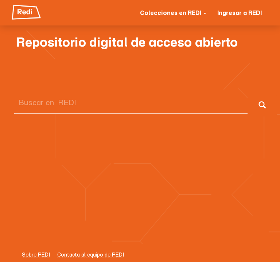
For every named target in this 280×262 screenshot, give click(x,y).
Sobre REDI (36, 254)
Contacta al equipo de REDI (90, 254)
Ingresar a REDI (239, 12)
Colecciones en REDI (173, 12)
